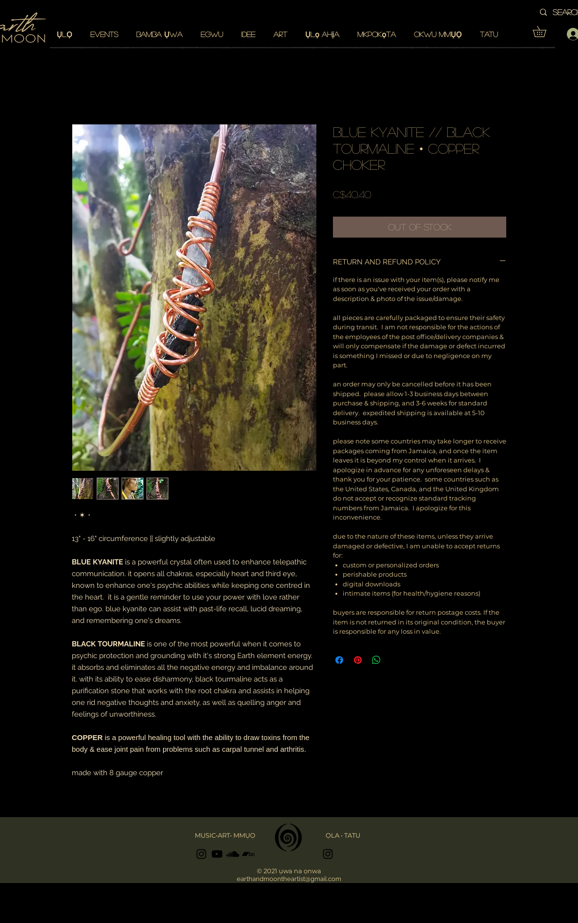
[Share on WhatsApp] (376, 660)
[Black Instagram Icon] (201, 854)
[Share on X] (395, 660)
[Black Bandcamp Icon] (248, 854)
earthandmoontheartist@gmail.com (289, 879)
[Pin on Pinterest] (358, 660)
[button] (545, 31)
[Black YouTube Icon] (217, 854)
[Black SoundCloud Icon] (232, 854)
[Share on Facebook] (339, 660)
